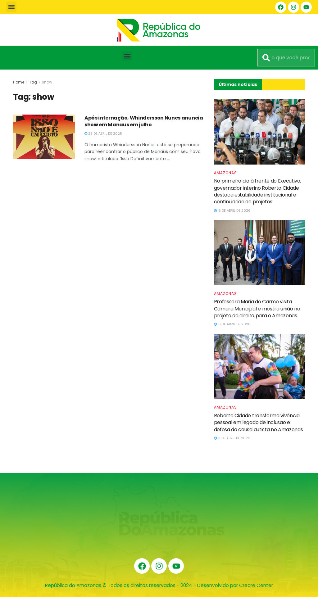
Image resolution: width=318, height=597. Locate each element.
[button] (11, 7)
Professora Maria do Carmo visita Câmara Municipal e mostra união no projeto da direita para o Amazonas (257, 308)
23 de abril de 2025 (103, 133)
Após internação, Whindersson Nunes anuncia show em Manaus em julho (143, 121)
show (47, 82)
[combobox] (286, 57)
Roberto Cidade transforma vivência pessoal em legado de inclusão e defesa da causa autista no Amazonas (258, 422)
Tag (33, 82)
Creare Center (256, 585)
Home (18, 82)
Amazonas (225, 173)
